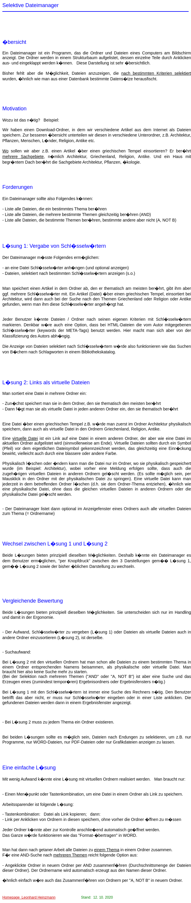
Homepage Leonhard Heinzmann (28, 897)
